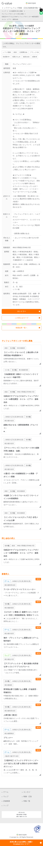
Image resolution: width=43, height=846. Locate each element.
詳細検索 (30, 8)
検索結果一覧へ (21, 328)
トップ (4, 8)
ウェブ (15, 8)
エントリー (21, 311)
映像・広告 (22, 8)
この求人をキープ (21, 318)
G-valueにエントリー (21, 843)
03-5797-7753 (21, 814)
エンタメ (27, 792)
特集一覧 (37, 8)
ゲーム (10, 8)
